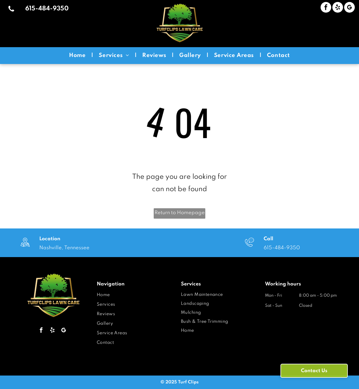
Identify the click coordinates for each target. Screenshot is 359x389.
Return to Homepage (180, 212)
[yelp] (337, 8)
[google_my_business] (349, 8)
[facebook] (326, 8)
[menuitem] (78, 55)
